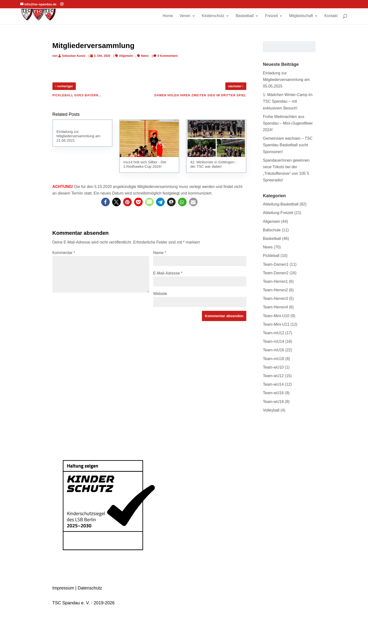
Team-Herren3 (275, 298)
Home (168, 16)
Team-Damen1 (275, 264)
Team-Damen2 (275, 273)
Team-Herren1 (275, 281)
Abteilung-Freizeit (278, 213)
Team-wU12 (273, 376)
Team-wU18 (273, 402)
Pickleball (271, 256)
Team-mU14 (273, 341)
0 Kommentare (167, 56)
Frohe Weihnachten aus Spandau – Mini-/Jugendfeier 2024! (288, 123)
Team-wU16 (273, 393)
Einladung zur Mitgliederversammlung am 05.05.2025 (286, 79)
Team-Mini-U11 (276, 324)
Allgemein (126, 56)
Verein (184, 16)
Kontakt (331, 16)
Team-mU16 (273, 350)
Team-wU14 (273, 384)
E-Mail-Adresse (167, 273)
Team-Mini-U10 (276, 316)
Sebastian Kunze (73, 56)
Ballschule (272, 230)
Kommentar (63, 253)
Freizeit (271, 16)
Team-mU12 (273, 333)
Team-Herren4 (275, 307)
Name (159, 253)
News (145, 56)
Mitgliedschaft (301, 16)
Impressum (63, 588)
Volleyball (271, 410)
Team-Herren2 (275, 290)
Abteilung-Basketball (280, 204)
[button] (105, 202)
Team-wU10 (273, 367)
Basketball (245, 16)
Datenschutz (90, 588)
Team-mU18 (273, 359)
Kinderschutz (213, 16)
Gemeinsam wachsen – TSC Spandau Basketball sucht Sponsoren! (287, 145)
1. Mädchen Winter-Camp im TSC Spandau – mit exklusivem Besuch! (288, 101)
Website (160, 294)
